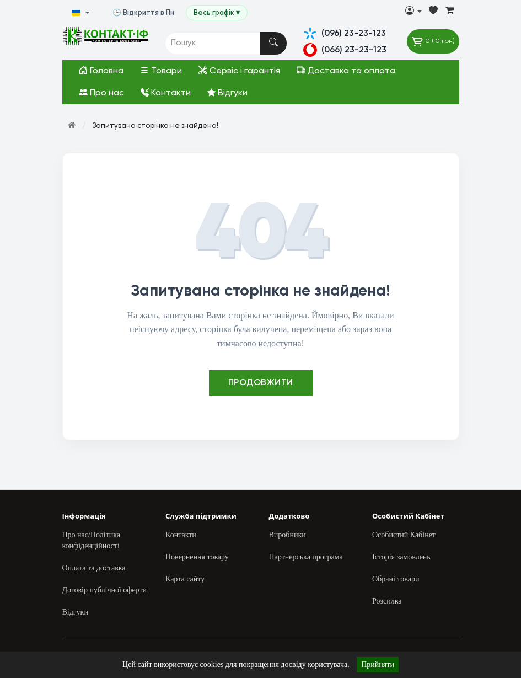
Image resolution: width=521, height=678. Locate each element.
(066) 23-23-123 (344, 50)
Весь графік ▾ (221, 13)
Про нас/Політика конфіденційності (91, 540)
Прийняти (377, 664)
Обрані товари (395, 579)
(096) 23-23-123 (344, 33)
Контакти (166, 93)
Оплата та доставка (94, 568)
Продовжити (260, 382)
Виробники (287, 535)
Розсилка (386, 601)
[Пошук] (273, 43)
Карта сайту (185, 579)
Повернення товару (197, 557)
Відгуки (227, 93)
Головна (101, 71)
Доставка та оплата (346, 71)
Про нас (101, 93)
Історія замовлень (401, 557)
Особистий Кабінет (404, 535)
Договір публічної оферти (104, 590)
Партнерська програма (306, 557)
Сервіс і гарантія (239, 71)
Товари (161, 71)
